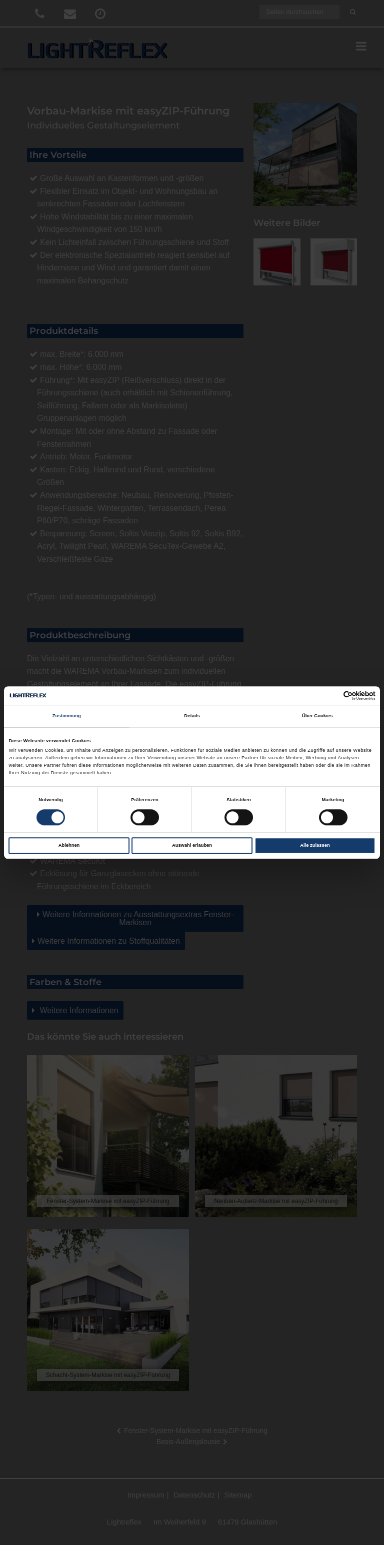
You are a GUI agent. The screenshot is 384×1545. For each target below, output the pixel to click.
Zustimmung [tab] (66, 716)
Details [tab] (192, 716)
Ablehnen (69, 845)
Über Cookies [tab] (317, 716)
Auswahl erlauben (192, 845)
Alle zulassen (315, 845)
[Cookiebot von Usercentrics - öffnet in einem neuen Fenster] (332, 695)
